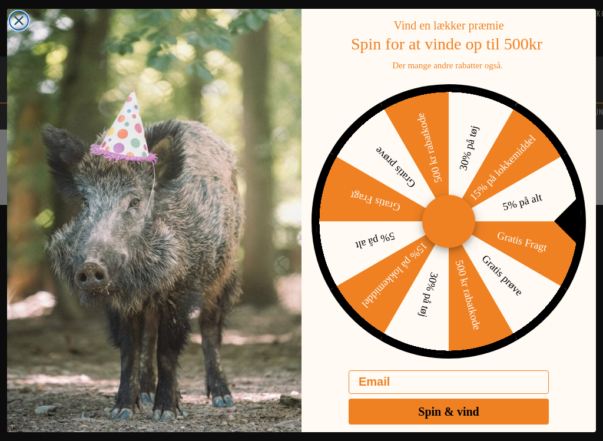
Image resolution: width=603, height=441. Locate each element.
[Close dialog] (18, 30)
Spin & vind (448, 421)
